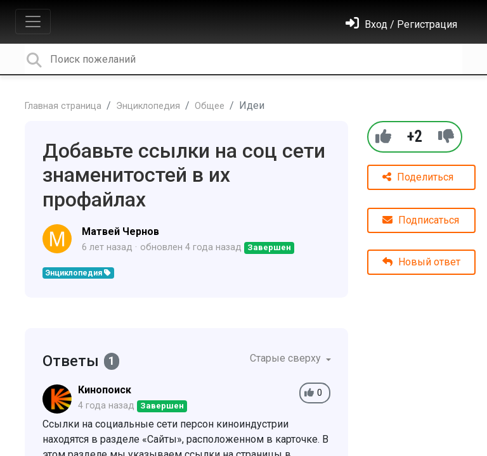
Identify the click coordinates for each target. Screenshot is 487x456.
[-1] (446, 136)
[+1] (383, 136)
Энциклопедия (148, 106)
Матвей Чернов (120, 231)
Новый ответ (421, 262)
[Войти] (401, 24)
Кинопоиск (104, 390)
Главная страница (63, 106)
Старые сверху (286, 358)
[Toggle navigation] (33, 21)
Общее (209, 106)
